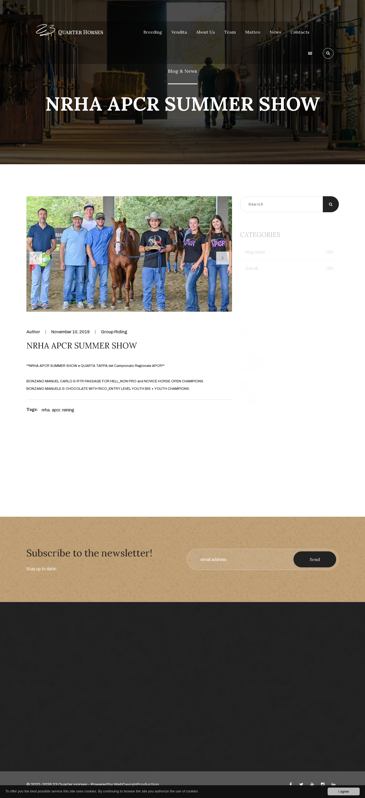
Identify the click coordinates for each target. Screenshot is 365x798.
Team (230, 32)
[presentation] (35, 258)
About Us (205, 32)
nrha (46, 410)
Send (315, 559)
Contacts (300, 32)
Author (33, 332)
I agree (343, 791)
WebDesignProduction (136, 784)
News (275, 32)
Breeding (152, 32)
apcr (56, 410)
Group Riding (114, 332)
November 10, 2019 (70, 332)
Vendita (179, 32)
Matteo (252, 32)
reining (68, 410)
